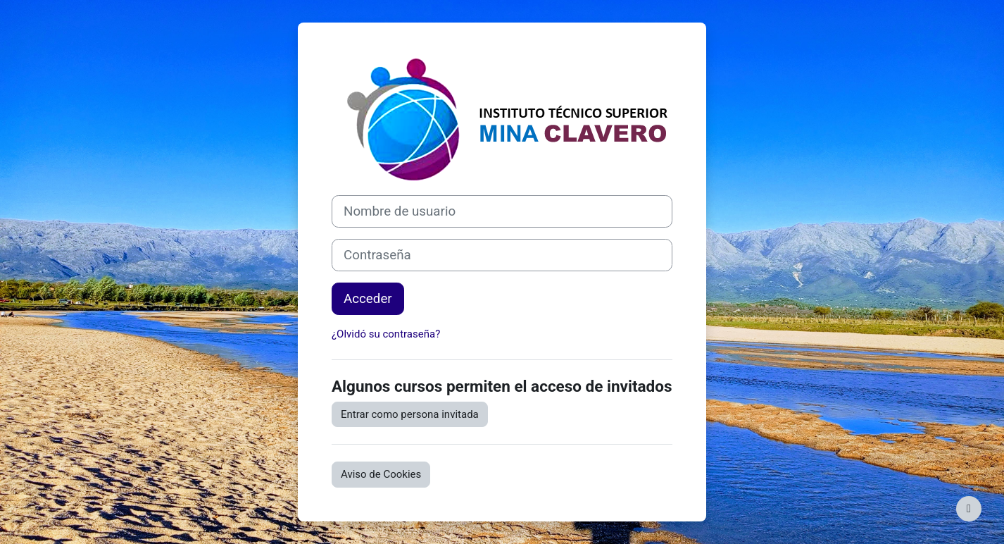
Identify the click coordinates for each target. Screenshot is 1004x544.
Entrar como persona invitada (410, 414)
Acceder (368, 299)
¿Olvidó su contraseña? (386, 334)
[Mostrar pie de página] (968, 508)
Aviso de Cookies (381, 474)
